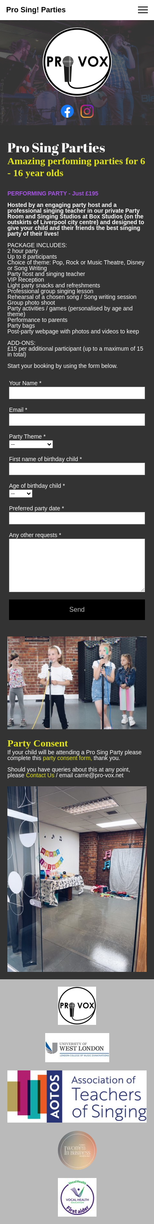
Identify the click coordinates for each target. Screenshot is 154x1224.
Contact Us (40, 775)
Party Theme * (27, 436)
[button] (143, 10)
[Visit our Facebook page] (67, 111)
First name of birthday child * (45, 459)
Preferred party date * (36, 508)
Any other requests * (35, 535)
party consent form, (67, 758)
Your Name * (25, 383)
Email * (18, 409)
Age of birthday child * (37, 485)
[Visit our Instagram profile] (87, 111)
